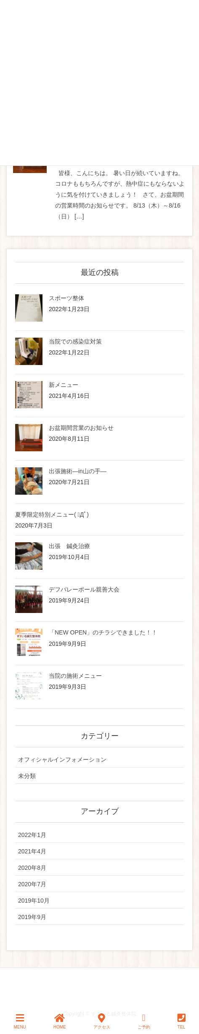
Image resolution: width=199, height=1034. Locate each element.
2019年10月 (34, 900)
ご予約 (144, 1021)
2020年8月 (32, 867)
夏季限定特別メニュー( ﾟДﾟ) (52, 514)
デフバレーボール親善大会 (84, 589)
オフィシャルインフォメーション (62, 759)
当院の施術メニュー (75, 675)
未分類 (27, 776)
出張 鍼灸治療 (69, 546)
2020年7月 (32, 884)
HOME (59, 1021)
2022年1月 (32, 834)
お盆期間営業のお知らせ (81, 427)
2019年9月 (32, 917)
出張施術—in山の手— (77, 471)
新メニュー (63, 384)
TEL (182, 1021)
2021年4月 (32, 851)
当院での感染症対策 (75, 341)
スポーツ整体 (66, 298)
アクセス (101, 1021)
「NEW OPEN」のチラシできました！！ (103, 632)
